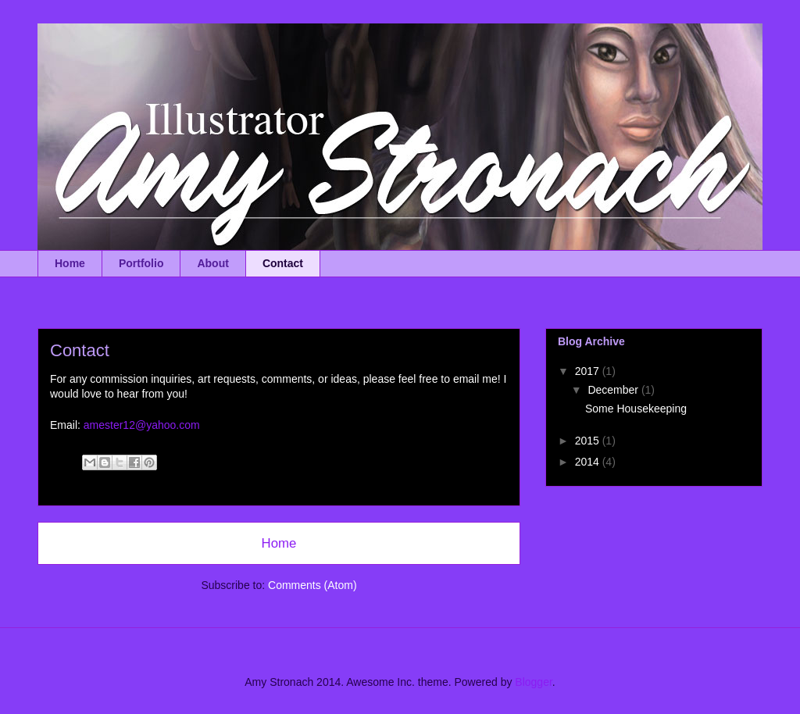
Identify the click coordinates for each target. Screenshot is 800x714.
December (614, 390)
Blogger (533, 682)
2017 (588, 371)
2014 (588, 461)
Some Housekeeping (636, 408)
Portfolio (141, 263)
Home (70, 263)
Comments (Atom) (312, 585)
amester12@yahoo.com (142, 425)
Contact (282, 263)
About (212, 263)
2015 (588, 440)
